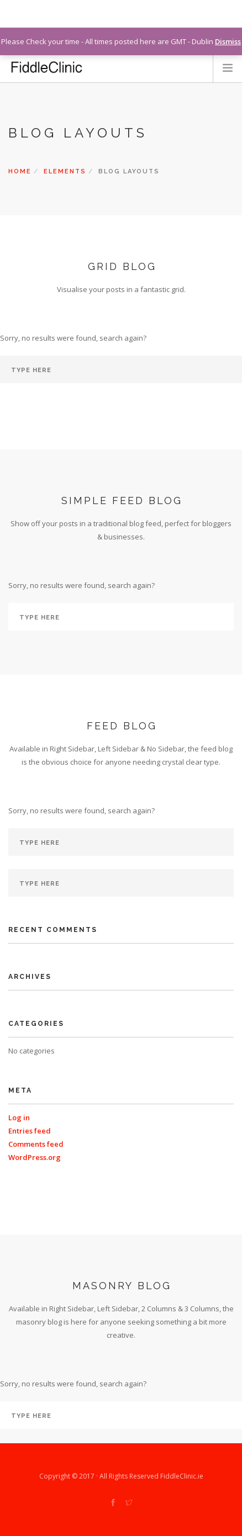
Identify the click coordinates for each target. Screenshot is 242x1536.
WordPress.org (34, 1157)
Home (19, 171)
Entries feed (29, 1131)
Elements (65, 171)
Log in (19, 1117)
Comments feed (36, 1144)
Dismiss (228, 41)
